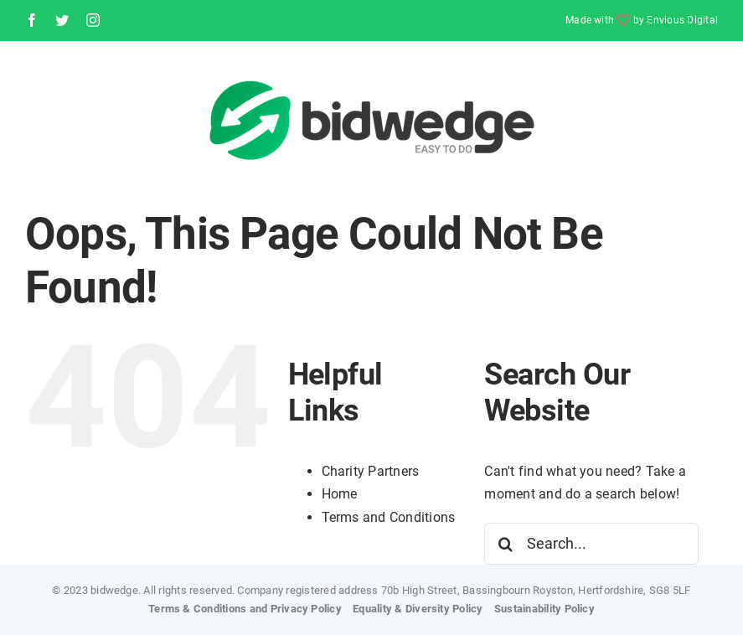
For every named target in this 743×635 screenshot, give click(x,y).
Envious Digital (682, 20)
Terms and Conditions (389, 517)
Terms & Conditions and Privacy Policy (245, 608)
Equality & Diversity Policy (417, 608)
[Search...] (591, 544)
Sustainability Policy (544, 608)
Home (340, 494)
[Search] (505, 544)
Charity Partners (371, 471)
